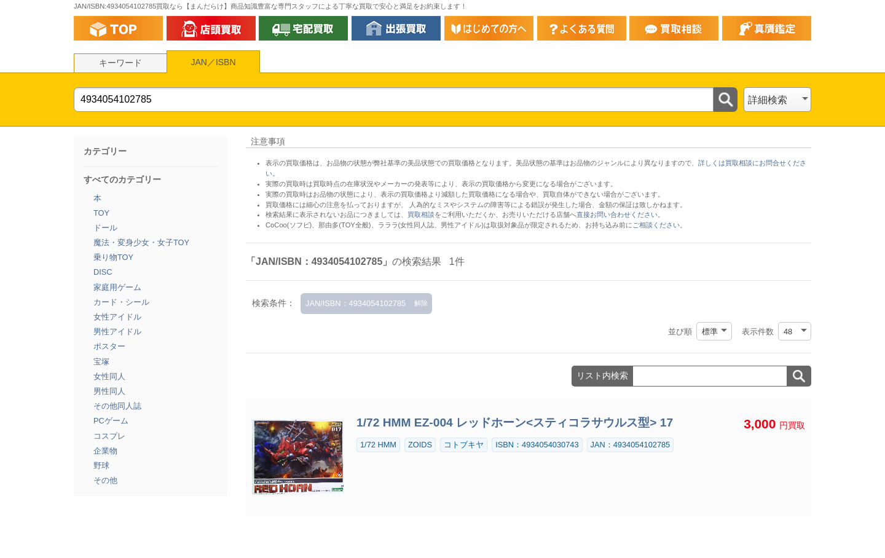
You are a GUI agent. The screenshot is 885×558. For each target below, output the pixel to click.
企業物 (105, 450)
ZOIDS (420, 444)
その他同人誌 (117, 406)
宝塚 (101, 361)
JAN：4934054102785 (631, 444)
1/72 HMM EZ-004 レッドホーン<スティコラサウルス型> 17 (514, 422)
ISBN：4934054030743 (536, 444)
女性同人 (109, 376)
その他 (105, 480)
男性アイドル (117, 331)
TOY (101, 213)
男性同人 (109, 391)
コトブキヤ (464, 444)
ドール (105, 227)
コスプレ (109, 436)
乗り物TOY (113, 257)
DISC (102, 272)
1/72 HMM (378, 444)
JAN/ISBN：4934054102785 (355, 303)
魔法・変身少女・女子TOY (141, 242)
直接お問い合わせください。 (620, 214)
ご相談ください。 (659, 225)
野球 (101, 465)
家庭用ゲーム (117, 287)
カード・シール (121, 302)
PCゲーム (110, 420)
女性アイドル (117, 316)
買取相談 (421, 214)
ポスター (109, 346)
